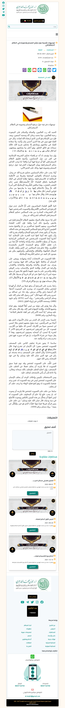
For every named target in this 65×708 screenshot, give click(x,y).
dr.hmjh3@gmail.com (32, 696)
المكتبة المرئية (50, 643)
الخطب (29, 636)
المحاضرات (50, 49)
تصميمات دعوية (26, 632)
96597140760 (45, 685)
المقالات (28, 643)
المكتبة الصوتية (50, 646)
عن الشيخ (52, 625)
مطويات (28, 629)
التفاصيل (32, 493)
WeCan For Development (32, 704)
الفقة (40, 49)
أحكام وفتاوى (26, 639)
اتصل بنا (28, 646)
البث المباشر (27, 625)
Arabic (27, 20)
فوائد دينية (51, 639)
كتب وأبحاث (51, 636)
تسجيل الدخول (38, 21)
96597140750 (19, 685)
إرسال (32, 454)
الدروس (52, 629)
